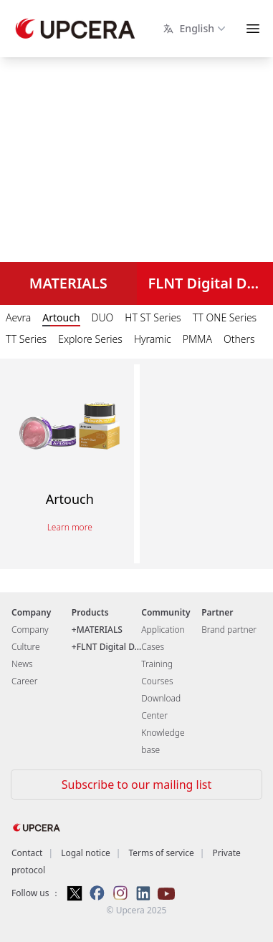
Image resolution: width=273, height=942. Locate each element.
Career (24, 681)
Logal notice (85, 853)
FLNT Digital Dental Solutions (211, 283)
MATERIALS (68, 283)
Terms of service (160, 853)
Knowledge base (162, 741)
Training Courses (157, 672)
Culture (25, 647)
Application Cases (162, 638)
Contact (26, 853)
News (22, 664)
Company (30, 629)
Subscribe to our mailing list (136, 784)
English (196, 28)
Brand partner (229, 629)
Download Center (161, 707)
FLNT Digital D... (109, 647)
